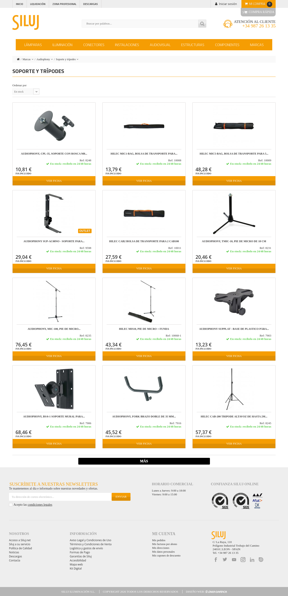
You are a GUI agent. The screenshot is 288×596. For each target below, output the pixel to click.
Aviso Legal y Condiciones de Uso (90, 540)
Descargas (90, 4)
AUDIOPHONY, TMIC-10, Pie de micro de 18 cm (234, 241)
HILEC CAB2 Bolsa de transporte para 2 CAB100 (144, 241)
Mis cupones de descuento (166, 555)
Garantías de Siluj (81, 556)
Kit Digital (76, 568)
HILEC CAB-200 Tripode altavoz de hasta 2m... (234, 416)
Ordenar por (19, 85)
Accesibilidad (78, 560)
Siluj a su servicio (19, 544)
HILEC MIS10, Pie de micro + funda (144, 329)
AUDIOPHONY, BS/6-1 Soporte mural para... (54, 416)
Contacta (14, 560)
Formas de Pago (80, 552)
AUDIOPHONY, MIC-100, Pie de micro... (53, 329)
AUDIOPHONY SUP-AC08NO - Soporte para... (53, 241)
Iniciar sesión (228, 3)
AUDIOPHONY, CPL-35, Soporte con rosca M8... (54, 153)
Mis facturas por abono (164, 544)
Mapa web (76, 564)
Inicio (19, 4)
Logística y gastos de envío (86, 548)
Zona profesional (64, 4)
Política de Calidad (20, 548)
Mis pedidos (158, 540)
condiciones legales (40, 504)
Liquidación (37, 4)
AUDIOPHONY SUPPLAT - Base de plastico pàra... (234, 329)
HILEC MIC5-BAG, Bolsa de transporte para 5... (234, 153)
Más (144, 461)
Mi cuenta (163, 534)
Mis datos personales (163, 551)
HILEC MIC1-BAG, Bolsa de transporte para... (144, 153)
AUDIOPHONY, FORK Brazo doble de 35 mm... (144, 416)
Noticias (14, 552)
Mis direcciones (160, 547)
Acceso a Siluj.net (20, 540)
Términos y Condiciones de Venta (91, 544)
